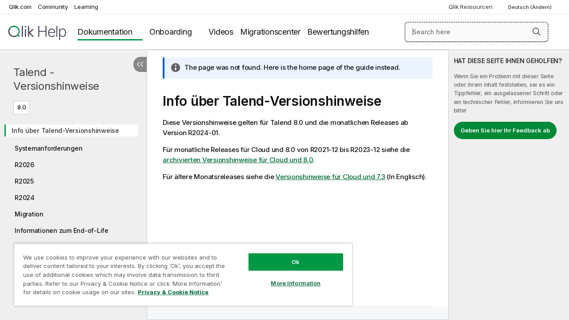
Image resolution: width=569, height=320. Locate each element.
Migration (29, 214)
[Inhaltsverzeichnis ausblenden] (140, 64)
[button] (536, 31)
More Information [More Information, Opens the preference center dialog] (289, 276)
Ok (289, 255)
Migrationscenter (270, 31)
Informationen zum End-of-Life (61, 230)
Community (53, 6)
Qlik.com (20, 6)
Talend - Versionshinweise (56, 79)
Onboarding (170, 31)
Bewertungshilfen (338, 31)
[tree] (73, 194)
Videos (220, 31)
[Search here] (476, 32)
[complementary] (509, 185)
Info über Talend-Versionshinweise (65, 130)
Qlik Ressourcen (470, 6)
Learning (86, 6)
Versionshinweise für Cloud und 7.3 (330, 176)
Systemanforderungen (48, 148)
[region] (179, 271)
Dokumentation (104, 31)
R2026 (24, 164)
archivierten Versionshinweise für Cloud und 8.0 (238, 160)
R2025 (24, 181)
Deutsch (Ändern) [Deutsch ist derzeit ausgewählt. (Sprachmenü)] (530, 7)
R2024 (25, 197)
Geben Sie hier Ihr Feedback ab (505, 130)
